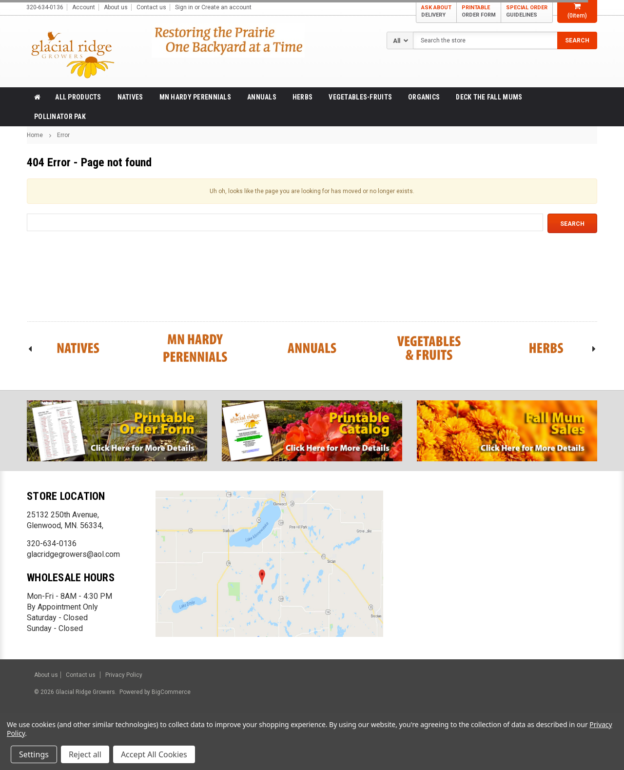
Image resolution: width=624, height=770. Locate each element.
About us (116, 7)
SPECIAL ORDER (526, 11)
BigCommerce (170, 692)
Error (63, 135)
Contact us (151, 7)
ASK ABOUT (436, 11)
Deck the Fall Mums (489, 97)
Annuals (261, 97)
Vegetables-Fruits (360, 97)
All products (78, 97)
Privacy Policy (123, 674)
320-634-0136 (52, 543)
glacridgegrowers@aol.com (73, 554)
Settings (34, 754)
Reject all (85, 754)
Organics (424, 97)
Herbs (302, 97)
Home (35, 135)
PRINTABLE (479, 11)
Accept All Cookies (154, 754)
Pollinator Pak (60, 116)
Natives (130, 97)
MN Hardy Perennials (195, 97)
